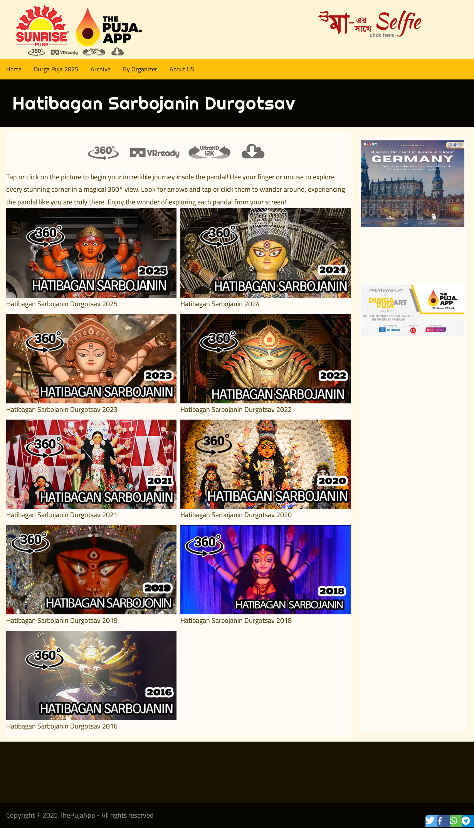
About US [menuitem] (182, 69)
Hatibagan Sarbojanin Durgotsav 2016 (62, 726)
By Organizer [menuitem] (140, 69)
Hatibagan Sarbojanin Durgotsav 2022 (236, 409)
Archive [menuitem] (101, 69)
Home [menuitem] (14, 69)
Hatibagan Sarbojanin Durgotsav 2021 (62, 514)
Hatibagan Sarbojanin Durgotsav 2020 (236, 514)
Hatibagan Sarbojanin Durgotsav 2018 (236, 620)
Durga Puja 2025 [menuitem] (56, 69)
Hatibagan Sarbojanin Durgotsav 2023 (62, 409)
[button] (434, 821)
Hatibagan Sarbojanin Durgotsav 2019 (62, 620)
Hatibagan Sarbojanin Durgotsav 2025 (62, 303)
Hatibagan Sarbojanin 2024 (220, 303)
